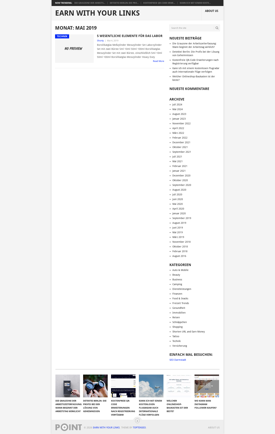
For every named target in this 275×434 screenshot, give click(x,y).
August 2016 (179, 256)
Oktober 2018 (180, 246)
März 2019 (178, 237)
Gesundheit (178, 308)
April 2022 (178, 128)
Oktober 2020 (180, 180)
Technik (176, 341)
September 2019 (181, 218)
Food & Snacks (180, 298)
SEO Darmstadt (177, 359)
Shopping (177, 326)
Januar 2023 (179, 118)
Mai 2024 (177, 109)
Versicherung (179, 345)
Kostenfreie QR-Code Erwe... (159, 3)
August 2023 (179, 114)
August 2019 (179, 222)
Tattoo (175, 336)
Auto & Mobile (180, 270)
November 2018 (181, 241)
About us (211, 11)
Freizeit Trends (180, 303)
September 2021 (181, 151)
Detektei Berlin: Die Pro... (124, 3)
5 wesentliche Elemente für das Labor (129, 36)
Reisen (176, 317)
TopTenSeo (139, 427)
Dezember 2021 (181, 142)
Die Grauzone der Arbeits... (89, 3)
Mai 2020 (177, 204)
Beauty (176, 274)
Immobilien (179, 312)
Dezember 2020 (181, 175)
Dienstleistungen (181, 289)
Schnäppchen (179, 322)
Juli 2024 (177, 104)
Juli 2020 (177, 194)
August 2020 (179, 189)
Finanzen (177, 293)
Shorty (100, 40)
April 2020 (178, 208)
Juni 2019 (177, 227)
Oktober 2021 (180, 147)
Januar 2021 (179, 170)
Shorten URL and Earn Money (188, 331)
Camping (177, 284)
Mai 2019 (177, 232)
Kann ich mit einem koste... (195, 3)
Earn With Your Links (97, 13)
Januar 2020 (179, 213)
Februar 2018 (179, 251)
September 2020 (181, 185)
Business (177, 279)
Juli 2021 (177, 156)
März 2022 (178, 133)
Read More (158, 61)
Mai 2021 (177, 161)
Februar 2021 (179, 166)
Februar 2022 (179, 137)
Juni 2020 (177, 199)
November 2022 (181, 123)
